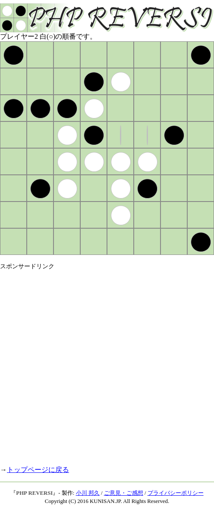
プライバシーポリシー (176, 493)
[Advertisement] (94, 364)
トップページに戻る (38, 469)
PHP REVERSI (34, 493)
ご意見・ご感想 (123, 493)
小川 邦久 (88, 493)
